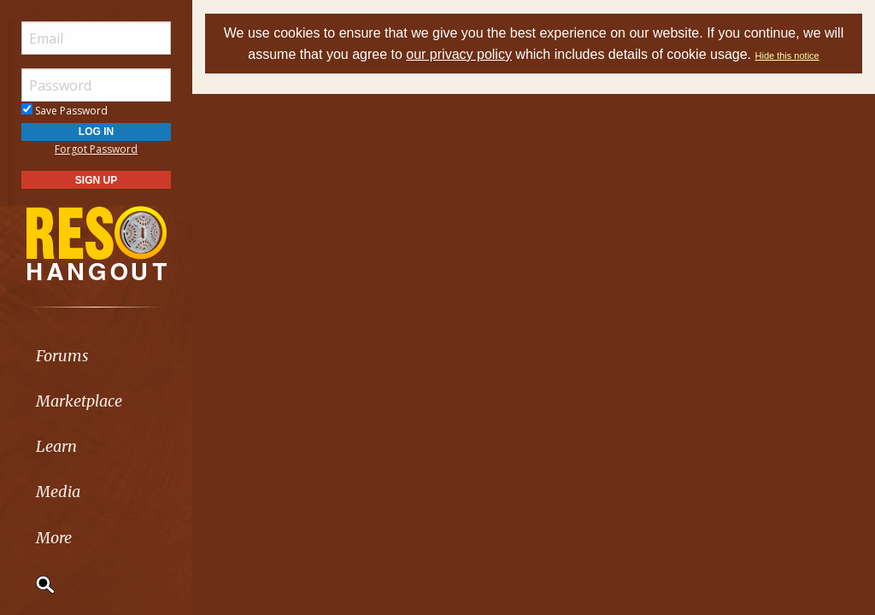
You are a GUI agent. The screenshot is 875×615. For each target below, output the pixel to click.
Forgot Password (96, 149)
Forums (62, 356)
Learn (56, 446)
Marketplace (79, 401)
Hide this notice (787, 55)
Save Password (64, 110)
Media (58, 491)
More (54, 538)
